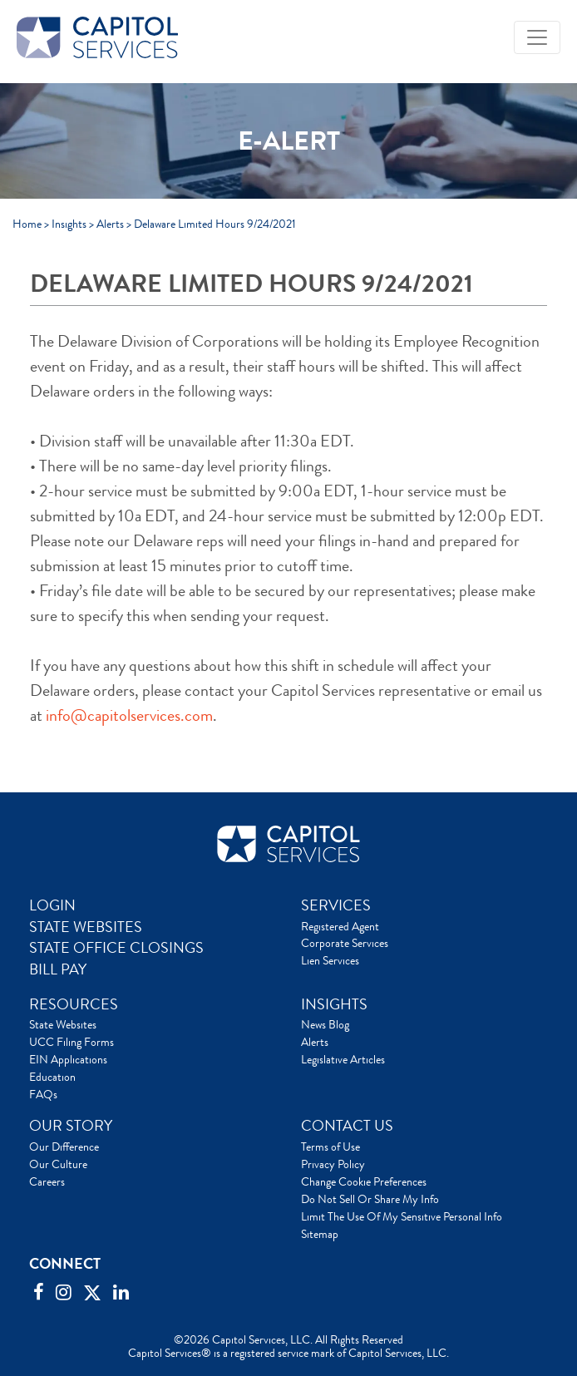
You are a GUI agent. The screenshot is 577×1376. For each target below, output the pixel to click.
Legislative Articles (343, 1059)
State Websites (62, 1024)
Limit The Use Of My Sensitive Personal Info (401, 1216)
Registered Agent (340, 926)
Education (52, 1076)
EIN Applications (68, 1059)
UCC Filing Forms (71, 1041)
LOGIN (52, 905)
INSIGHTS (334, 1004)
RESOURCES (73, 1004)
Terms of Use (330, 1146)
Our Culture (58, 1164)
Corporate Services (344, 943)
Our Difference (64, 1146)
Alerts (110, 223)
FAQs (43, 1094)
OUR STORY (70, 1126)
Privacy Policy (333, 1164)
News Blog (325, 1024)
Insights (69, 223)
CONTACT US (347, 1126)
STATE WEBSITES (85, 927)
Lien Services (330, 960)
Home (27, 223)
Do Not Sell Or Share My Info (370, 1199)
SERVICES (336, 905)
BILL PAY (57, 969)
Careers (47, 1181)
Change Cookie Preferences (364, 1181)
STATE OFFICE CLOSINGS (116, 948)
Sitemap (319, 1234)
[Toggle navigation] (537, 37)
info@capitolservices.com (129, 715)
